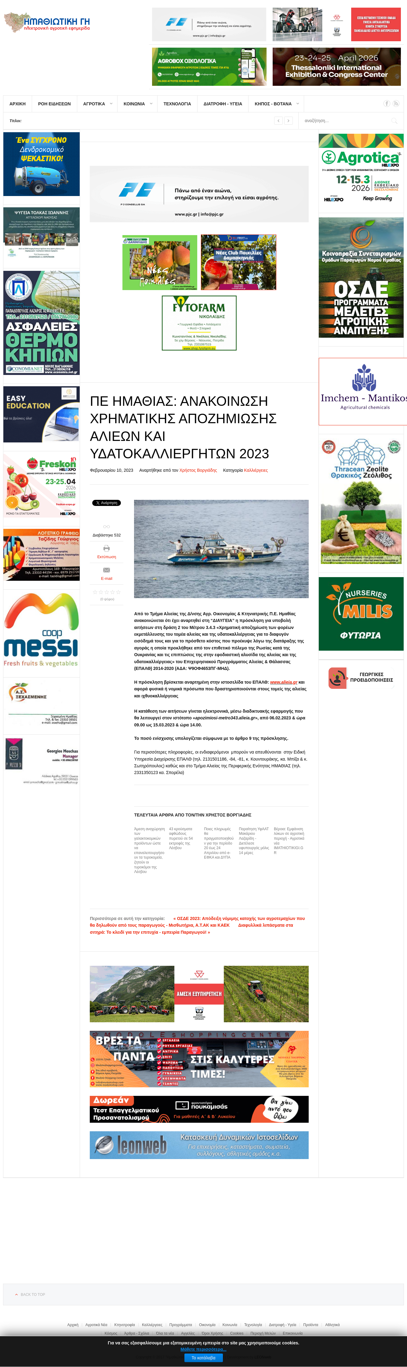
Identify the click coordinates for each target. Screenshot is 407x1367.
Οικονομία (207, 1325)
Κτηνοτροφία (124, 1325)
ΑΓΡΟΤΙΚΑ (94, 103)
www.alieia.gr (283, 682)
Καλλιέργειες (256, 470)
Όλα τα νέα (165, 1333)
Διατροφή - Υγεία (282, 1325)
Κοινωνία (230, 1325)
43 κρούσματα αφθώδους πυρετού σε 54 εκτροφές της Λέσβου (181, 838)
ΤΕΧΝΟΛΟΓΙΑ (177, 103)
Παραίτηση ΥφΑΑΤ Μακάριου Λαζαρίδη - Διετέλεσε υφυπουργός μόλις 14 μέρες (254, 841)
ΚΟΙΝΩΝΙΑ (134, 103)
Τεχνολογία (253, 1325)
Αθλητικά (332, 1325)
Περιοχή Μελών (263, 1333)
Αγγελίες (188, 1333)
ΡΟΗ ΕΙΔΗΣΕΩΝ (54, 103)
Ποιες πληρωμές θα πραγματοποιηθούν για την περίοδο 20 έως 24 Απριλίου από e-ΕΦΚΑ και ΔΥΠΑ (219, 843)
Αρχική (72, 1325)
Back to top (33, 1294)
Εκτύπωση (106, 556)
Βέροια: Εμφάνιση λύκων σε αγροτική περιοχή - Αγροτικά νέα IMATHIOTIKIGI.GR (289, 841)
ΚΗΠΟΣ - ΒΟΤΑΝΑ (273, 103)
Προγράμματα (180, 1325)
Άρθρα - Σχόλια (136, 1333)
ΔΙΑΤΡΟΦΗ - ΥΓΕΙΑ (223, 103)
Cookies (236, 1333)
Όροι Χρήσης (212, 1333)
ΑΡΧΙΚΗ (17, 103)
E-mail (106, 578)
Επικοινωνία (293, 1333)
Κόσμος (111, 1333)
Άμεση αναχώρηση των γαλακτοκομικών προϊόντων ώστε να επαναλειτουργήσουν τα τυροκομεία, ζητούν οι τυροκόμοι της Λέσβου (149, 850)
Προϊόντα (310, 1325)
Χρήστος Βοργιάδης (198, 470)
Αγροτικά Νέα (96, 1325)
